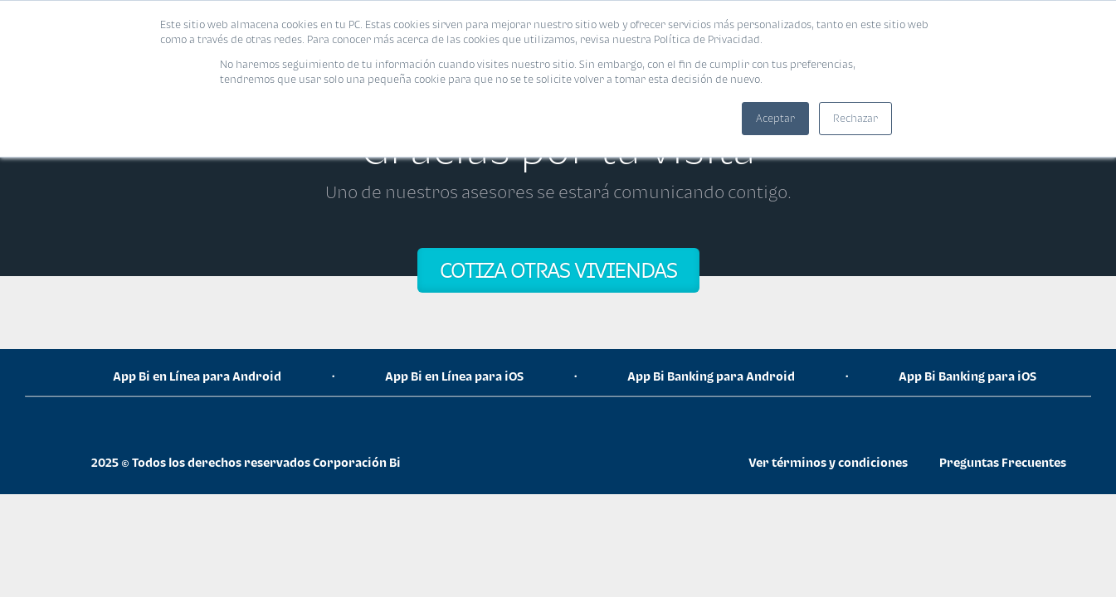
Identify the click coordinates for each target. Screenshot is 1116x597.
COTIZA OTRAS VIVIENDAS (558, 270)
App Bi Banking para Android (711, 376)
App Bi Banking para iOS (967, 376)
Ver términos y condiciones (828, 462)
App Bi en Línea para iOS (454, 376)
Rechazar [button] (855, 118)
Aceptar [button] (775, 118)
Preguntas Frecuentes (1002, 462)
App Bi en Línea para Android (197, 376)
